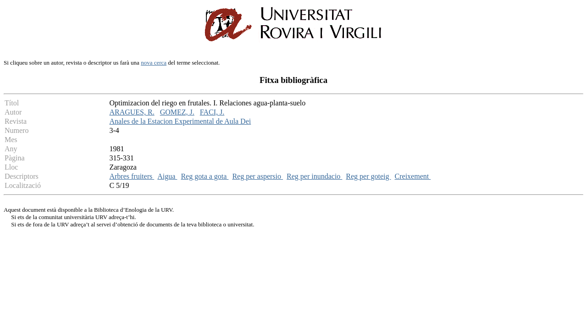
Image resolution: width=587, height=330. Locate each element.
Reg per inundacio (314, 176)
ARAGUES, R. (131, 112)
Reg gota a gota (204, 176)
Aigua (167, 176)
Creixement (413, 176)
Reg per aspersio (257, 176)
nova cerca (153, 62)
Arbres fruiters (131, 176)
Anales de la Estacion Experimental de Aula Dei (180, 121)
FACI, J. (212, 112)
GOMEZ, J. (177, 112)
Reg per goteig (368, 176)
